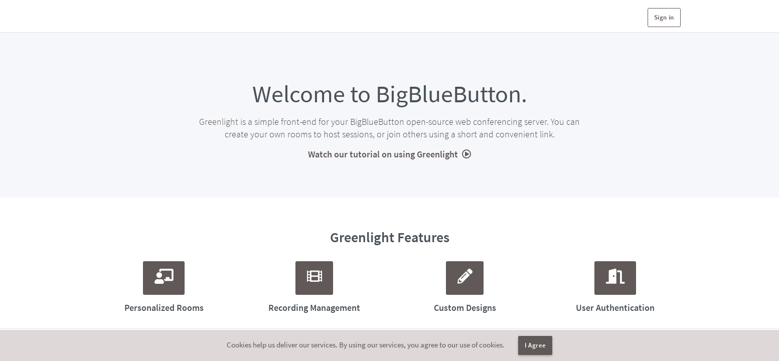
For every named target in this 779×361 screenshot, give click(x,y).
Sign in (664, 17)
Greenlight (218, 121)
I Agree (535, 345)
